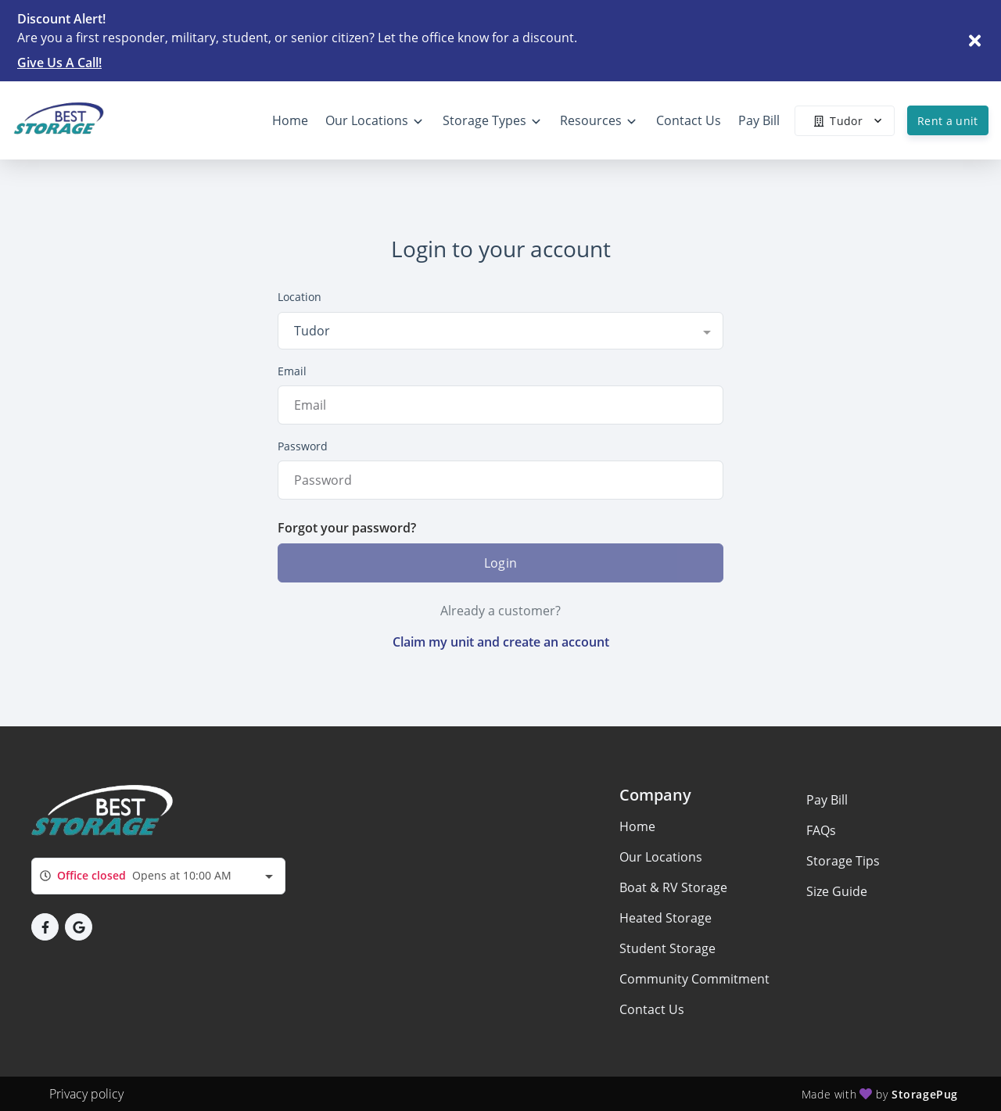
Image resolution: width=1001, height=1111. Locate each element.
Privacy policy (86, 1093)
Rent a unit (947, 120)
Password (303, 446)
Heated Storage (665, 917)
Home (637, 826)
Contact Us (651, 1009)
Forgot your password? (347, 527)
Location (299, 296)
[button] (45, 927)
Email (292, 371)
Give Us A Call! (59, 62)
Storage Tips (843, 860)
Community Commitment (694, 978)
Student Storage (667, 948)
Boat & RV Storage (673, 887)
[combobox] (500, 330)
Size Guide (836, 891)
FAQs (821, 830)
